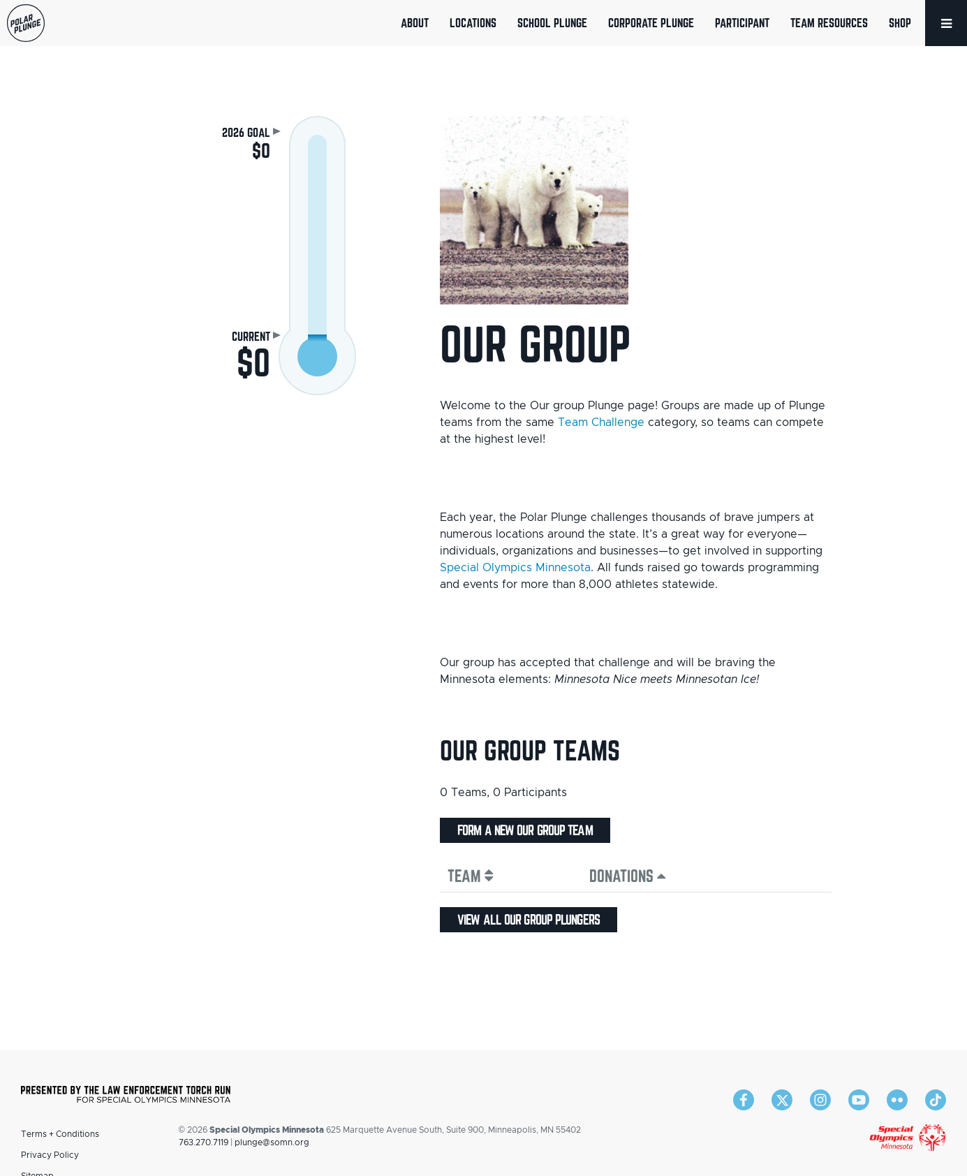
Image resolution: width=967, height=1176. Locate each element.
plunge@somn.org (272, 1142)
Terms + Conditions (60, 1134)
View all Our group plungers (528, 919)
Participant (742, 22)
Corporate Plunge (651, 22)
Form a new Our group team (525, 830)
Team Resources (829, 22)
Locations (473, 22)
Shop (900, 22)
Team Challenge (601, 422)
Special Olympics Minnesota (515, 567)
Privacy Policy (50, 1155)
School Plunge (552, 22)
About (415, 22)
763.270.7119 (203, 1142)
